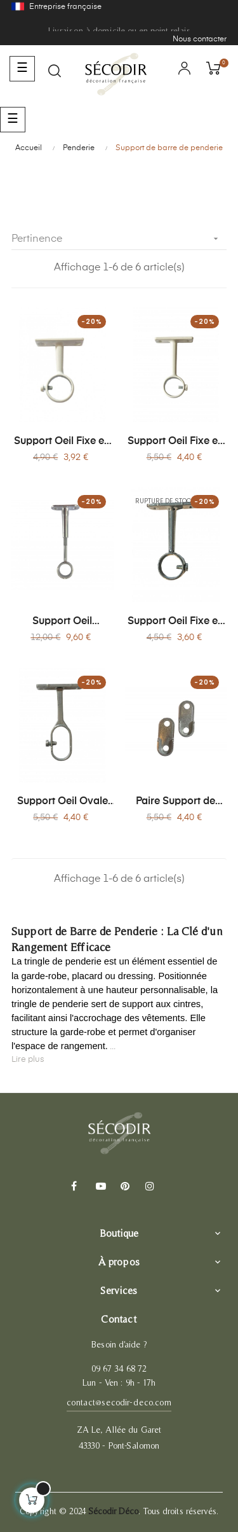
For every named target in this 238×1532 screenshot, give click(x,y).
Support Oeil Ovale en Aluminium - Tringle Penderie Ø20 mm (62, 802)
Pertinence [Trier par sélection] (119, 239)
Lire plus (27, 1059)
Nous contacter (200, 39)
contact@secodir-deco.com (119, 1402)
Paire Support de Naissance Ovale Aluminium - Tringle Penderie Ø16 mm (175, 802)
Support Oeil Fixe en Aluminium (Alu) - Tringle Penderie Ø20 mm (175, 622)
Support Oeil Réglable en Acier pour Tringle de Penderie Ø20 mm (62, 622)
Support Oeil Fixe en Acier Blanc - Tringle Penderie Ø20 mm (62, 442)
